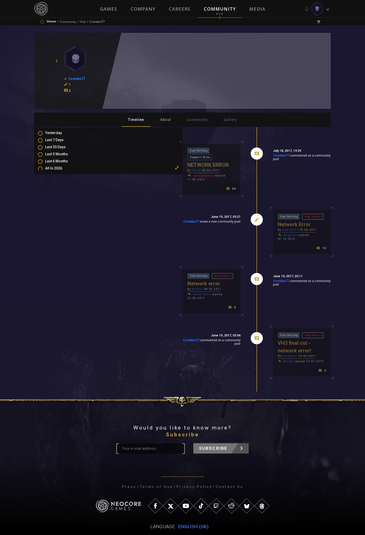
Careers (179, 9)
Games (108, 9)
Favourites (59, 214)
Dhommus (253, 336)
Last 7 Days (59, 143)
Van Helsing (128, 151)
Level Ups (58, 221)
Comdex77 (245, 156)
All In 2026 (58, 172)
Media (258, 9)
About (165, 120)
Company (142, 9)
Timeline (136, 120)
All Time (57, 180)
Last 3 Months (61, 158)
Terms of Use (156, 467)
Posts (55, 192)
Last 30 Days (60, 150)
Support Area (155, 151)
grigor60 (254, 227)
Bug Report (279, 208)
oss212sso (130, 284)
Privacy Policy (194, 467)
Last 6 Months (61, 165)
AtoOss (125, 279)
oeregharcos (131, 170)
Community (220, 9)
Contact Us (229, 467)
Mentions (58, 206)
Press (129, 467)
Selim (124, 164)
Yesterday (58, 136)
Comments (59, 199)
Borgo (253, 341)
